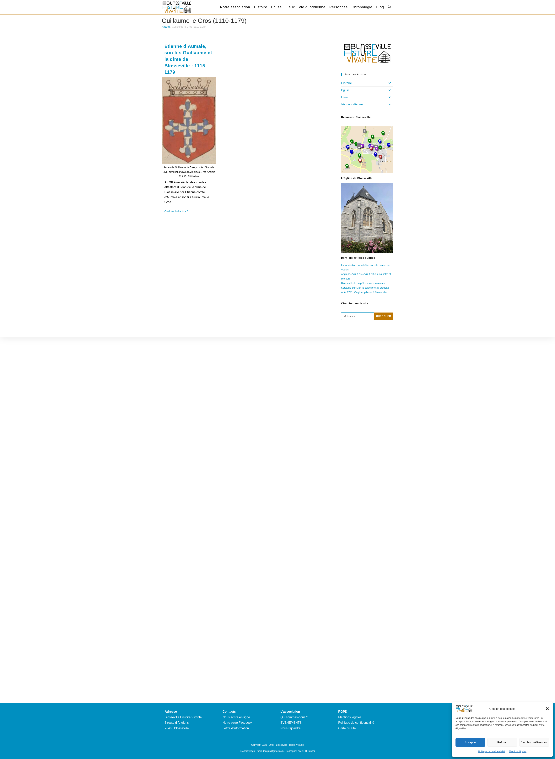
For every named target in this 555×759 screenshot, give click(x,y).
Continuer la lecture (176, 211)
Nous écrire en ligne (236, 717)
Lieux (367, 97)
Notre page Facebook (237, 722)
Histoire (367, 83)
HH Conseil (309, 751)
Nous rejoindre (290, 728)
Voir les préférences (534, 742)
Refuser (502, 742)
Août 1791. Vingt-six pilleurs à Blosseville (364, 292)
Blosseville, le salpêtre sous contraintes (363, 283)
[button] (547, 709)
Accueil (166, 26)
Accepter (470, 742)
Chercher (383, 316)
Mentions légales (517, 751)
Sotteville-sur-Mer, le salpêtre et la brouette (365, 287)
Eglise (367, 90)
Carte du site (347, 728)
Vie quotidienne (367, 104)
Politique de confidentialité (491, 751)
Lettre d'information (236, 728)
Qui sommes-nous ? (294, 717)
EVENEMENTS (291, 722)
